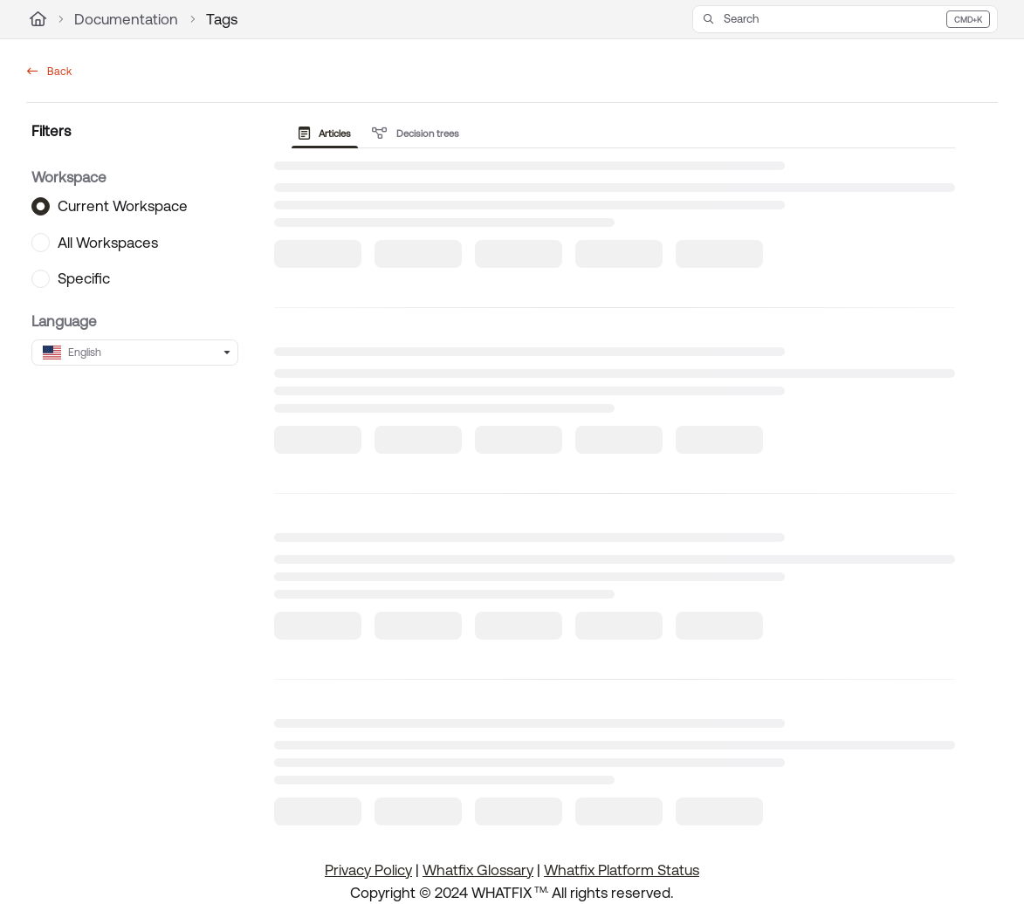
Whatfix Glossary (478, 870)
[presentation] (329, 133)
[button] (845, 19)
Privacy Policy (368, 870)
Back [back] (49, 71)
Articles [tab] (325, 133)
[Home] (38, 19)
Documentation (126, 19)
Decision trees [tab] (415, 133)
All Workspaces (108, 241)
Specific (84, 278)
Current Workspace (123, 206)
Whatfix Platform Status (621, 870)
